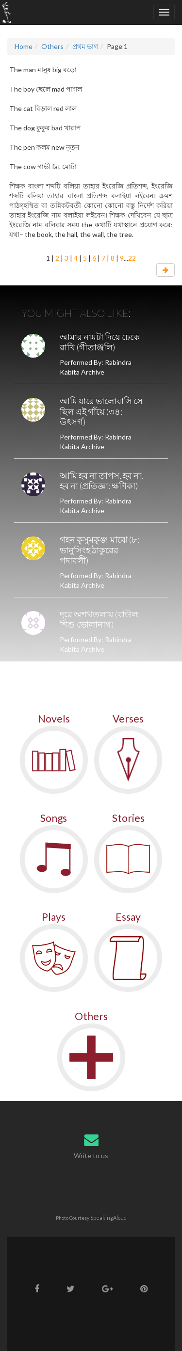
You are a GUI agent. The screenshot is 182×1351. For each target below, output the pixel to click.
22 (132, 258)
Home (24, 46)
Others (52, 46)
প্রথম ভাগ (85, 46)
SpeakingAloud (108, 1217)
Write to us (91, 1155)
